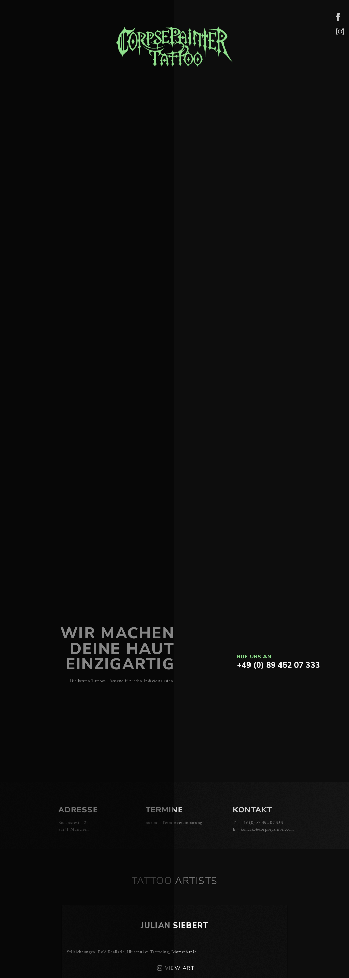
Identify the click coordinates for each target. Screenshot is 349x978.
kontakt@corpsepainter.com (267, 829)
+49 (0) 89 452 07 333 (278, 665)
